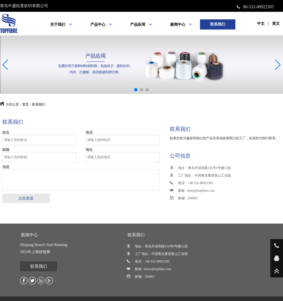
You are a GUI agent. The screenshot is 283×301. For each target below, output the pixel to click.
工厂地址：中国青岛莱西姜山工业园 (200, 175)
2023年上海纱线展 (35, 252)
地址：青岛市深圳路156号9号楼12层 (200, 168)
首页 (25, 104)
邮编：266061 (184, 198)
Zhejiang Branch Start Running (43, 245)
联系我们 (38, 104)
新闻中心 (29, 235)
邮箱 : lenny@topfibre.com (192, 190)
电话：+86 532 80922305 (191, 183)
